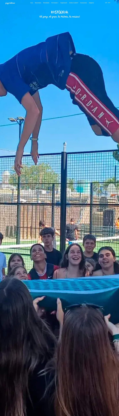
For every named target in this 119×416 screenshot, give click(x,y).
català (109, 2)
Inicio (31, 2)
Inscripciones (83, 2)
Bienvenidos (38, 2)
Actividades (46, 2)
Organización (63, 2)
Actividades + (54, 2)
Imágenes (91, 2)
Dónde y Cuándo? (73, 2)
